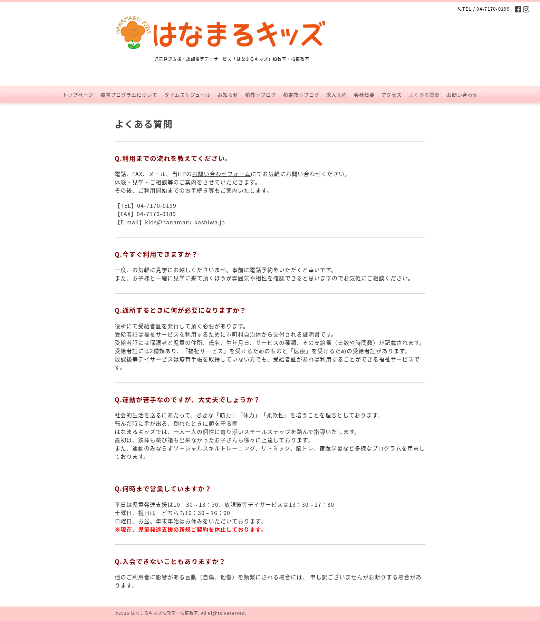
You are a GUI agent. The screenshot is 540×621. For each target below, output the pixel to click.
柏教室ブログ (260, 94)
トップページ (78, 94)
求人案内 (336, 94)
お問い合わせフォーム (221, 173)
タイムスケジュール (187, 94)
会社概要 (364, 94)
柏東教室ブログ (301, 94)
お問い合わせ (462, 94)
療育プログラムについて (128, 94)
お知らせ (228, 94)
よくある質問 (424, 94)
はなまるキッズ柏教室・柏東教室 (164, 613)
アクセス (392, 94)
